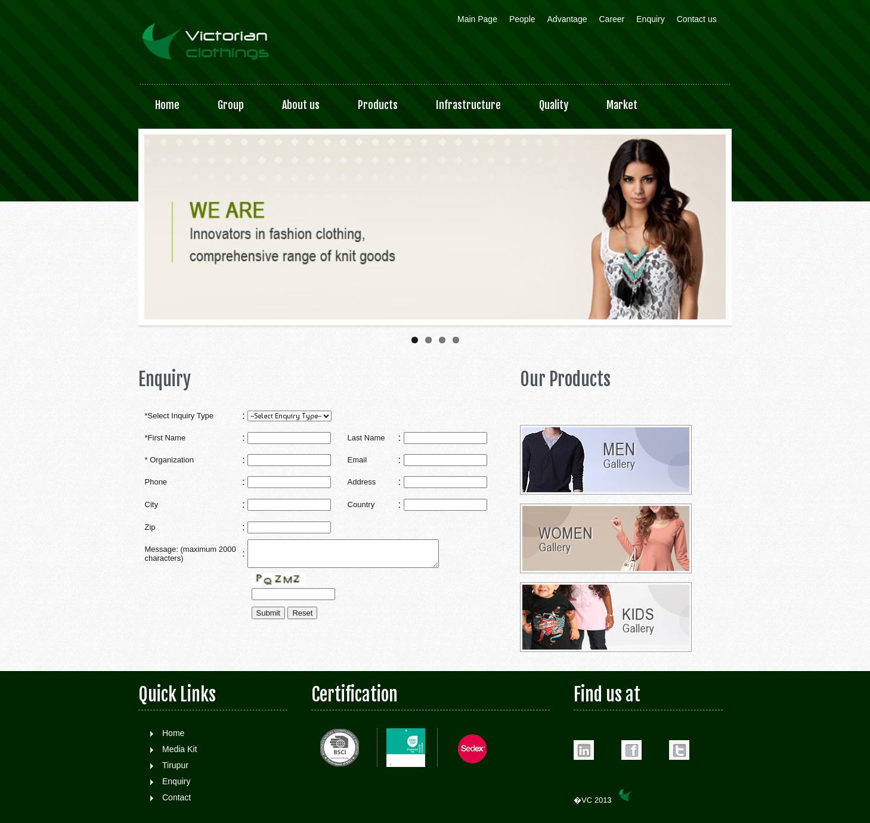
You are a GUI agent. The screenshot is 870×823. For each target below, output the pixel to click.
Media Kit (179, 749)
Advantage (567, 19)
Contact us (697, 19)
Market (621, 104)
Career (611, 19)
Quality (553, 104)
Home (167, 104)
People (522, 19)
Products (378, 104)
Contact (176, 797)
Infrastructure (468, 104)
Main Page (477, 19)
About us (301, 104)
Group (231, 104)
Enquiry (650, 19)
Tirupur (175, 765)
